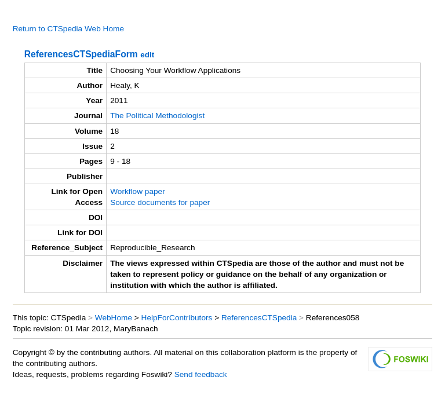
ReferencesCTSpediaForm (81, 54)
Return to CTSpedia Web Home (68, 28)
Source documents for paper (160, 202)
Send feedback (200, 374)
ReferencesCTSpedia (259, 317)
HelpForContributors (177, 317)
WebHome (113, 317)
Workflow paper (137, 191)
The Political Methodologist (157, 115)
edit (147, 54)
